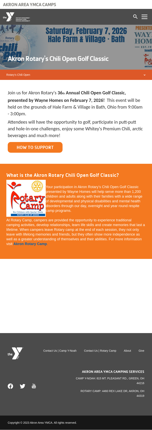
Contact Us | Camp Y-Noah (60, 351)
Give (141, 351)
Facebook (10, 386)
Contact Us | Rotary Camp (100, 351)
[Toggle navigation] (144, 16)
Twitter (22, 386)
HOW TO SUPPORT (36, 147)
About (127, 351)
